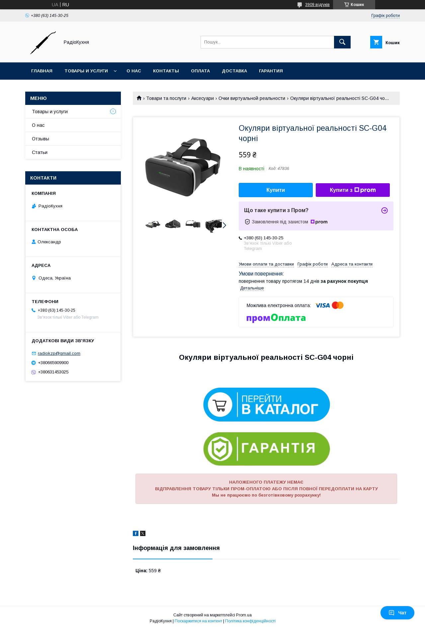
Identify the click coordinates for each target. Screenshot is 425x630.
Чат (397, 613)
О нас (134, 70)
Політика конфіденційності (250, 621)
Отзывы (40, 138)
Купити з (353, 190)
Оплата (200, 70)
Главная (41, 70)
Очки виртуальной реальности (251, 98)
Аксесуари (202, 98)
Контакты (166, 70)
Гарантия (271, 70)
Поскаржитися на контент (198, 621)
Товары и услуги (86, 70)
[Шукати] (342, 42)
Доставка (234, 70)
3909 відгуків (317, 4)
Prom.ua (244, 615)
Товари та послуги (166, 98)
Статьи (39, 152)
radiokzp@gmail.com (59, 353)
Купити (276, 190)
